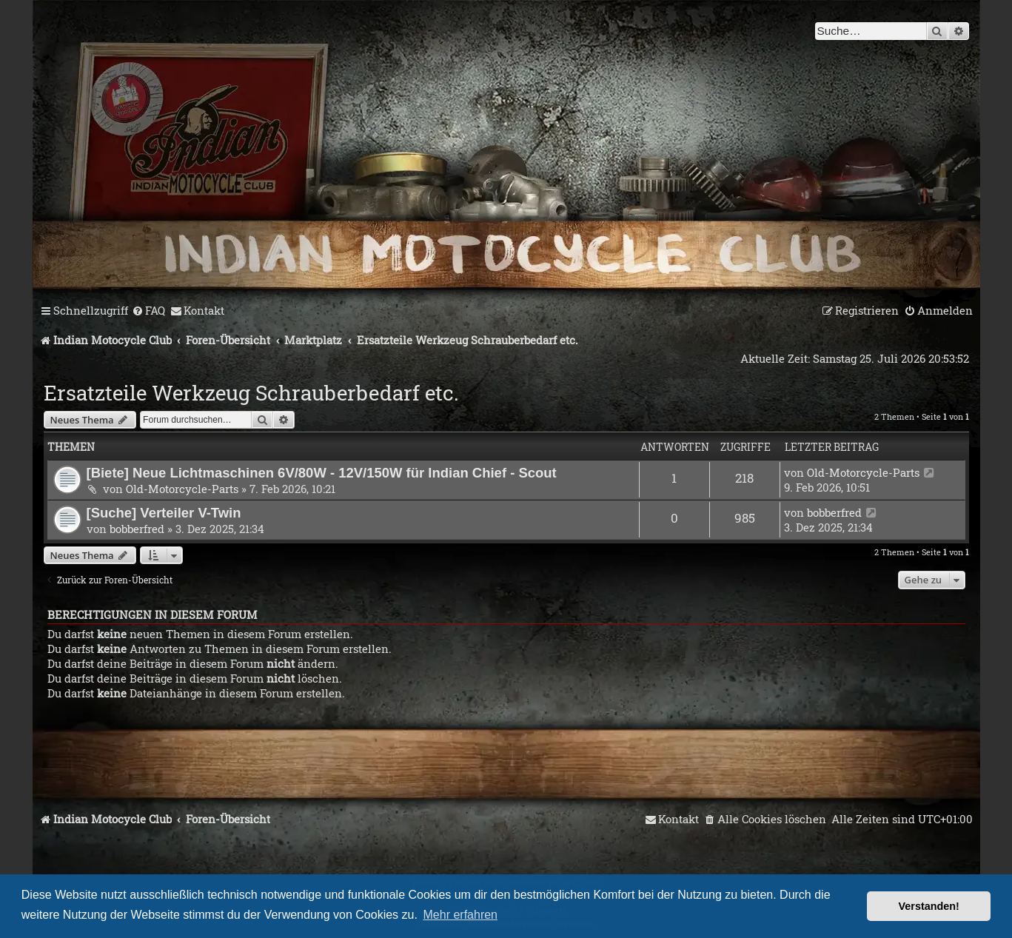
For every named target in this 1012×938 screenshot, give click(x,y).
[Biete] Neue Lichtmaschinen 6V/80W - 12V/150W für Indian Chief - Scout (322, 472)
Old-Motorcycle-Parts (182, 488)
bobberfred (137, 528)
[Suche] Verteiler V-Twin (164, 512)
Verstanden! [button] (929, 906)
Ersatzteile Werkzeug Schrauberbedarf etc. (251, 392)
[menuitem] (148, 311)
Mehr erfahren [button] (460, 914)
